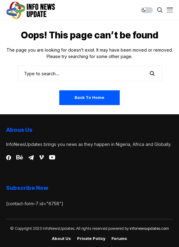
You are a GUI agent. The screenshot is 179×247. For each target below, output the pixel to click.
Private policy (91, 238)
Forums (119, 238)
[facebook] (8, 157)
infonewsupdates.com (149, 228)
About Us (61, 238)
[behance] (19, 157)
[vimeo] (41, 157)
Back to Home (89, 97)
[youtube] (52, 157)
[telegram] (31, 157)
